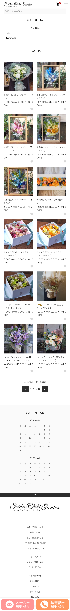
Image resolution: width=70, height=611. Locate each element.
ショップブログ (35, 557)
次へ (45, 389)
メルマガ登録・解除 (35, 562)
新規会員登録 (35, 581)
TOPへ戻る (35, 495)
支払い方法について (35, 538)
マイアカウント (35, 576)
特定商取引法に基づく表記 (35, 543)
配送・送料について (35, 527)
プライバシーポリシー (35, 549)
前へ (25, 389)
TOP (7, 11)
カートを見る (35, 592)
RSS (31, 568)
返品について (35, 533)
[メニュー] (65, 4)
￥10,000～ (17, 11)
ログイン (35, 587)
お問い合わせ (35, 597)
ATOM (38, 568)
